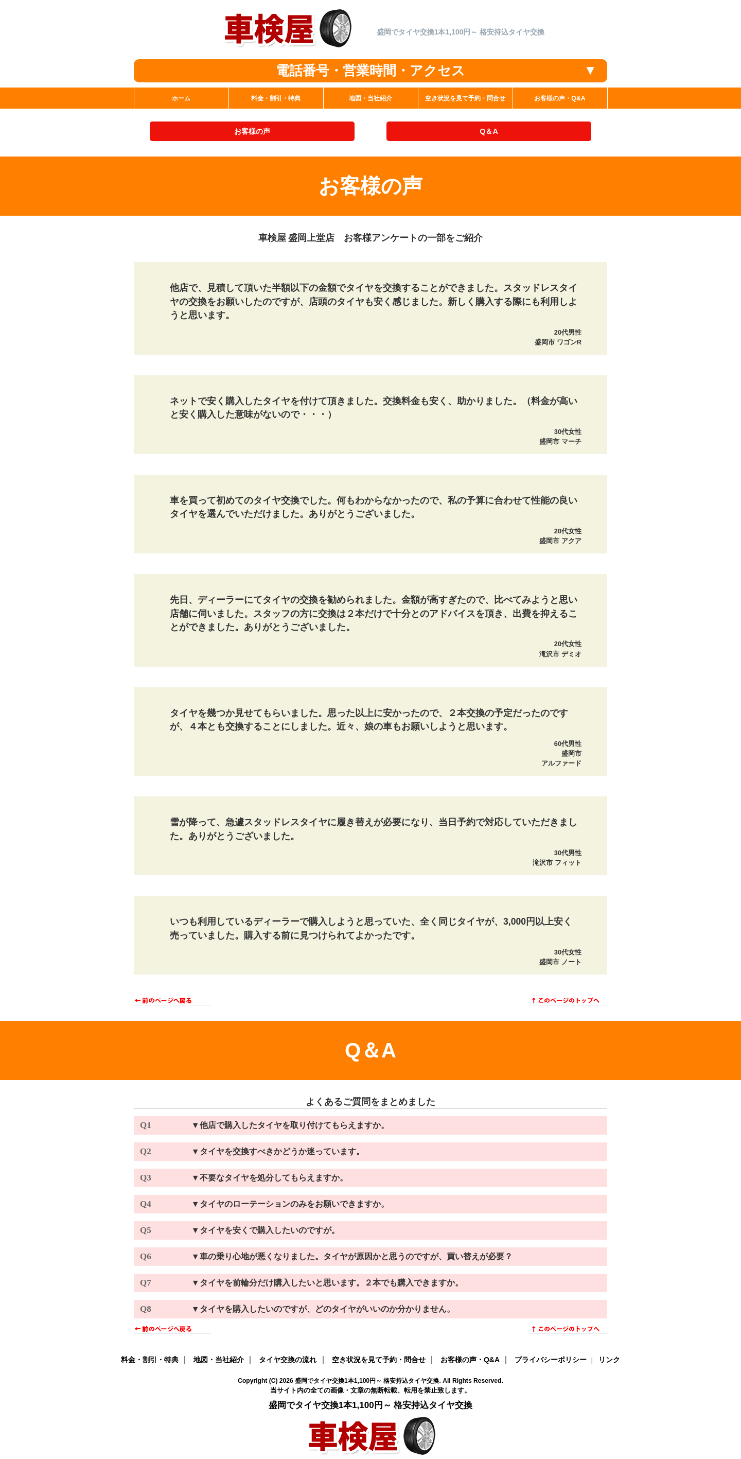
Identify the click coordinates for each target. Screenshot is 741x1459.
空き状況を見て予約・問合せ (379, 1360)
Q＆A (489, 131)
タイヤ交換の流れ (287, 1360)
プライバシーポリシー (551, 1360)
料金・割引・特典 (150, 1360)
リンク (609, 1360)
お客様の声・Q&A (470, 1360)
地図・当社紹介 (218, 1360)
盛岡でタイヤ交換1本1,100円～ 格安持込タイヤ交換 (367, 1380)
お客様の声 (252, 131)
